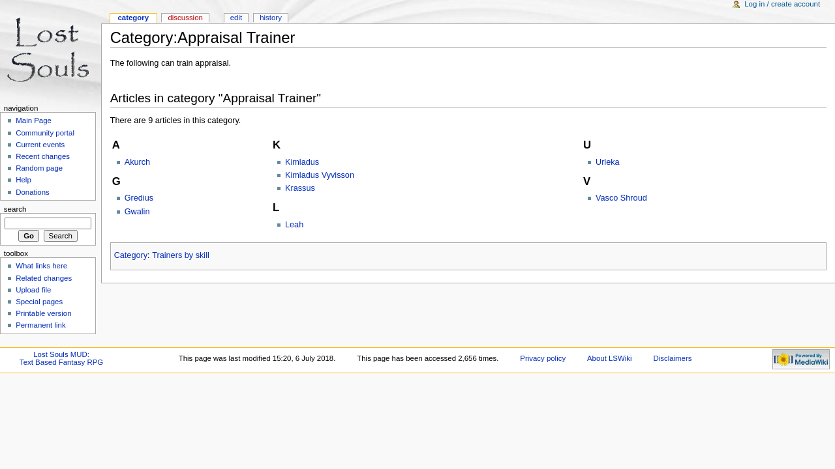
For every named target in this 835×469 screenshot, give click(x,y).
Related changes (44, 278)
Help (23, 180)
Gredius (139, 198)
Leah (294, 224)
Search (15, 209)
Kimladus (302, 162)
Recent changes (43, 156)
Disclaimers (672, 358)
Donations (33, 192)
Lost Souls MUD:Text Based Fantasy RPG (61, 358)
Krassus (300, 188)
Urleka (608, 162)
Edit (236, 17)
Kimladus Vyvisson (319, 175)
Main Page (34, 120)
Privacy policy (543, 358)
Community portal (45, 133)
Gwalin (137, 211)
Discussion (185, 17)
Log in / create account (782, 4)
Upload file (33, 290)
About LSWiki (609, 358)
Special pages (39, 302)
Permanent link (40, 325)
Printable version (43, 313)
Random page (39, 168)
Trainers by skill (180, 255)
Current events (40, 145)
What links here (41, 266)
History (271, 17)
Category (130, 255)
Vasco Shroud (621, 198)
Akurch (138, 162)
